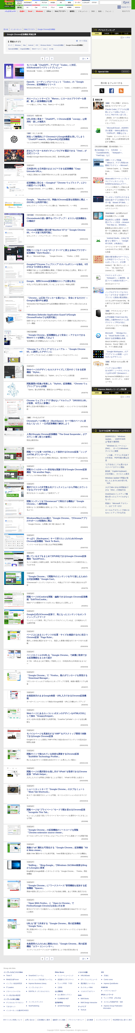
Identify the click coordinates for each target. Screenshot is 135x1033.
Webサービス (36, 49)
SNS (93, 11)
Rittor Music (59, 972)
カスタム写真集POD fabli (113, 1002)
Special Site (103, 72)
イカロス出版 (83, 972)
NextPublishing (34, 1006)
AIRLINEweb (85, 975)
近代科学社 (59, 1002)
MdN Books (85, 999)
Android (30, 45)
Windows (18, 45)
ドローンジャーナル (13, 991)
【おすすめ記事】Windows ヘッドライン (114, 431)
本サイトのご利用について (12, 1020)
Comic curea (108, 979)
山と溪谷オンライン (65, 995)
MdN (79, 995)
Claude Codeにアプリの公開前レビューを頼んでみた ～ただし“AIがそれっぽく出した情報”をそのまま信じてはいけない (117, 114)
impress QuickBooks (111, 983)
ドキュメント (83, 11)
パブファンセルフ (110, 991)
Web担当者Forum (12, 979)
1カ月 (126, 34)
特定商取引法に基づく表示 (122, 1020)
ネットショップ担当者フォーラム (40, 979)
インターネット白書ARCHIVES (17, 1010)
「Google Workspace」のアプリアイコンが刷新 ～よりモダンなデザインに (116, 354)
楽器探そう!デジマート (66, 979)
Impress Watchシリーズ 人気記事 (112, 389)
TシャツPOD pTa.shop (112, 998)
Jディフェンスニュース (89, 979)
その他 (51, 49)
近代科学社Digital (64, 1006)
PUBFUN (104, 987)
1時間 (97, 34)
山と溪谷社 (59, 991)
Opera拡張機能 (13, 49)
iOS (37, 45)
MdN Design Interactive (89, 1002)
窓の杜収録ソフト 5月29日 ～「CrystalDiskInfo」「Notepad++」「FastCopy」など (109, 152)
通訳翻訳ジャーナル (88, 983)
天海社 (106, 975)
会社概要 (90, 1020)
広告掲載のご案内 (43, 1020)
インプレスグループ (103, 1020)
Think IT (9, 975)
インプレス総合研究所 (14, 983)
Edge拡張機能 (25, 49)
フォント (108, 11)
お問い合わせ (30, 1020)
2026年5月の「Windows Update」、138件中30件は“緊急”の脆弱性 (115, 439)
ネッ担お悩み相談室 (13, 995)
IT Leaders (10, 987)
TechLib (83, 1010)
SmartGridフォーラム (36, 975)
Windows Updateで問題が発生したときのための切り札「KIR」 (116, 480)
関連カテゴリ (15, 42)
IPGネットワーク (107, 995)
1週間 (117, 34)
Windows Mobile (45, 45)
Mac (24, 45)
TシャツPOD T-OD (65, 983)
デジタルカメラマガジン (15, 1002)
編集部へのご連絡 (59, 1020)
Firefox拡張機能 (58, 45)
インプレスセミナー (36, 987)
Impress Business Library (37, 983)
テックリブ (82, 1006)
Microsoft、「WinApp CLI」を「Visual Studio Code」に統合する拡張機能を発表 (116, 335)
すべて (10, 45)
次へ (86, 59)
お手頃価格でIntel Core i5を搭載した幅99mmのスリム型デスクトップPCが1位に (117, 319)
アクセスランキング (106, 30)
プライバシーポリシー (76, 1020)
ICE (102, 972)
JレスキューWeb (87, 987)
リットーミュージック (65, 975)
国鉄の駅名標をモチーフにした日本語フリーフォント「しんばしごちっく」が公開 (117, 259)
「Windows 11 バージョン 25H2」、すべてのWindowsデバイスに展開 (116, 448)
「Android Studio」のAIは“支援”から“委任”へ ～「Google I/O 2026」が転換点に (117, 240)
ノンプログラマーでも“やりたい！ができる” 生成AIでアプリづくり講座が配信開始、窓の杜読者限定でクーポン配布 (117, 297)
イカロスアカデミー (88, 991)
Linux (45, 49)
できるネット (11, 1006)
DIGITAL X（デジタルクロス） (39, 991)
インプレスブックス (36, 1002)
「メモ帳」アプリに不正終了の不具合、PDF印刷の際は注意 (117, 457)
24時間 (106, 34)
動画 (100, 11)
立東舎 (60, 987)
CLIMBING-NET (63, 999)
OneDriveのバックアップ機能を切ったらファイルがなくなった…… (117, 496)
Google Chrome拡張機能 (74, 45)
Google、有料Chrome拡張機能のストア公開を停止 (51, 281)
